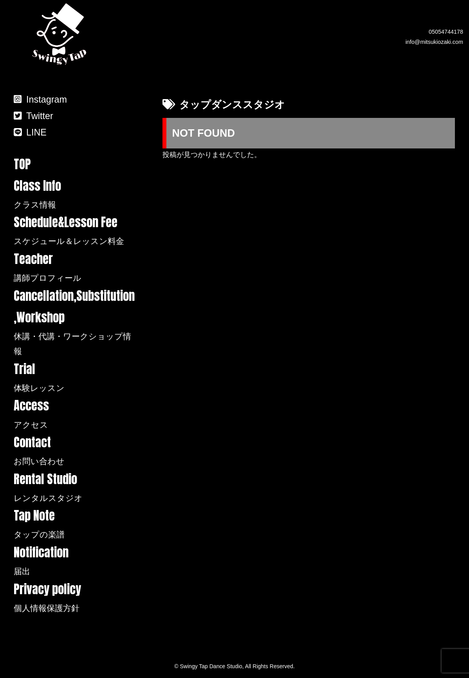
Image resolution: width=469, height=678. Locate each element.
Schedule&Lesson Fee (74, 230)
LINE (30, 132)
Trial (74, 377)
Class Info (74, 194)
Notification (74, 561)
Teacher (74, 267)
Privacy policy (74, 597)
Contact (74, 450)
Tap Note (74, 524)
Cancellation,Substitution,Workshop (74, 322)
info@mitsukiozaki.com (434, 42)
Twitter (33, 116)
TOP (22, 164)
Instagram (40, 99)
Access (74, 414)
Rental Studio (74, 487)
